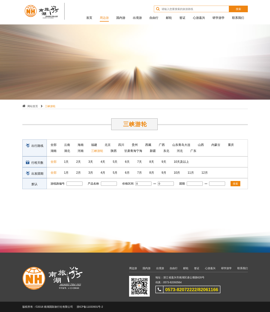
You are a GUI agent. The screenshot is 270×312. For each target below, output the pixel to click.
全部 (54, 144)
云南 (67, 144)
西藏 (148, 144)
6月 (127, 172)
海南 (81, 144)
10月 (177, 172)
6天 (127, 161)
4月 (103, 172)
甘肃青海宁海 (133, 150)
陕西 (114, 150)
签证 (182, 17)
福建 (94, 144)
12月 (204, 172)
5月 (115, 172)
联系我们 (238, 17)
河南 (81, 150)
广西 (162, 144)
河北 (180, 150)
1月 (66, 172)
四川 (121, 144)
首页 (89, 17)
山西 (201, 144)
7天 (139, 161)
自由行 (153, 17)
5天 (115, 161)
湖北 (67, 150)
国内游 (120, 17)
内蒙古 (215, 144)
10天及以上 (181, 161)
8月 (151, 172)
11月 (191, 172)
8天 (151, 161)
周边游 (104, 17)
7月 (139, 172)
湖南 (54, 150)
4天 (103, 161)
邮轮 (169, 17)
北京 (108, 144)
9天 (164, 161)
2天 (78, 161)
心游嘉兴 (199, 17)
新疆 (153, 150)
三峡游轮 (97, 150)
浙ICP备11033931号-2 (90, 306)
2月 (78, 172)
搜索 (238, 9)
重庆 (231, 144)
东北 (166, 150)
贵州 (135, 144)
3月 (90, 172)
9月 (164, 172)
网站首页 (32, 106)
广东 (193, 150)
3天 (90, 161)
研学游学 (219, 17)
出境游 (137, 17)
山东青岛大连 (181, 144)
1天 (66, 161)
